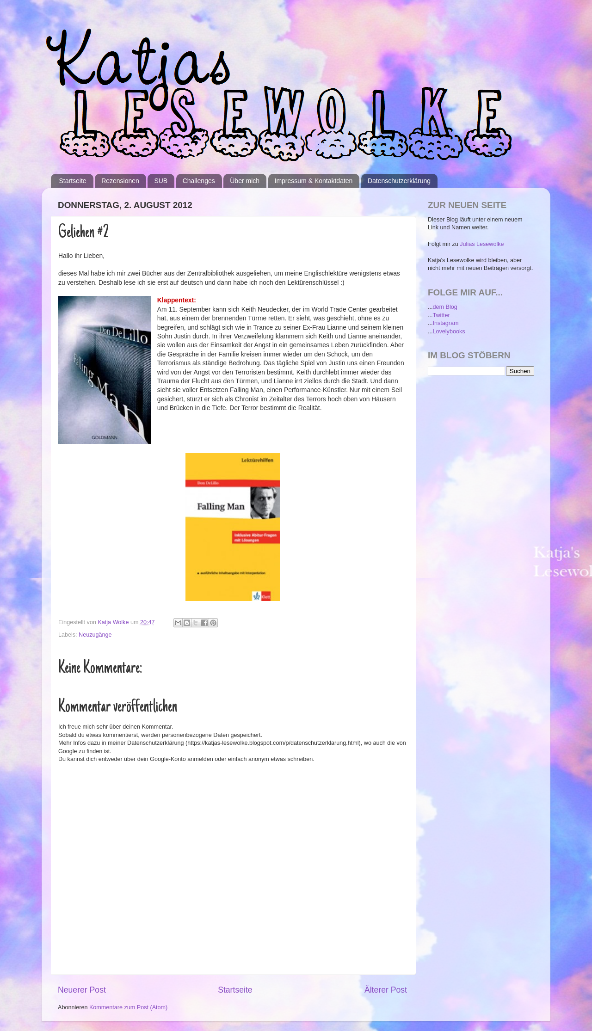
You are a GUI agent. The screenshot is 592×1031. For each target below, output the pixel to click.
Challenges (199, 180)
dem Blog (445, 307)
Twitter (441, 315)
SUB (160, 180)
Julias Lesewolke (482, 244)
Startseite (72, 180)
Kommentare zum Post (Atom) (128, 1007)
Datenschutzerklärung (399, 180)
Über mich (244, 180)
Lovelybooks (449, 331)
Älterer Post (385, 989)
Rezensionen (120, 180)
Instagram (446, 323)
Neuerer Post (82, 989)
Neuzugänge (95, 635)
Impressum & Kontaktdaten (314, 180)
